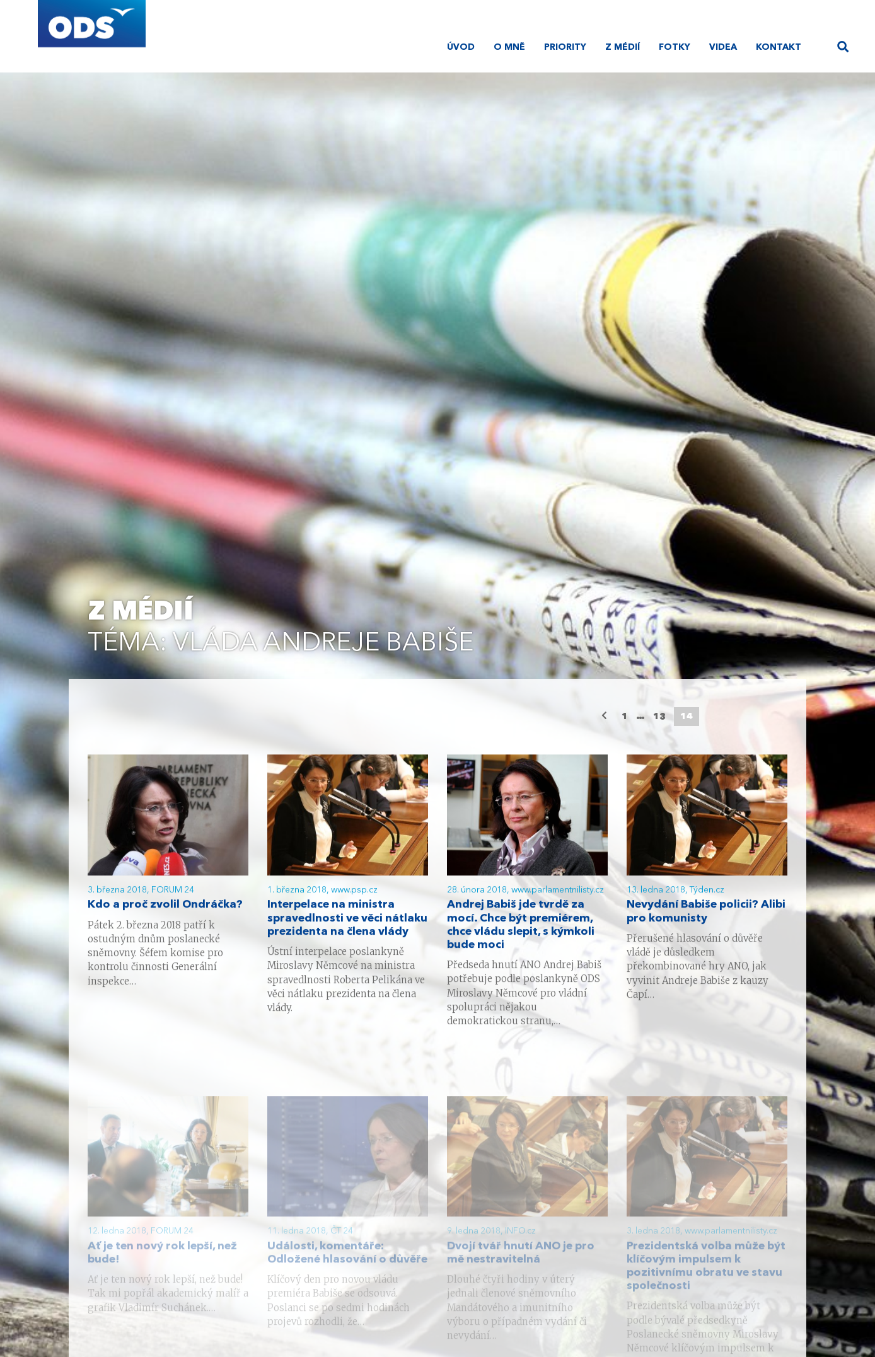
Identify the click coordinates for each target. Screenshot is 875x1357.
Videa (723, 47)
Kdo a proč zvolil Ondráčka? (165, 906)
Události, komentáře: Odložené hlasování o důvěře (347, 1269)
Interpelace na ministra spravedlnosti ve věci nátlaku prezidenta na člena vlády (347, 919)
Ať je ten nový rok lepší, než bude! (162, 1269)
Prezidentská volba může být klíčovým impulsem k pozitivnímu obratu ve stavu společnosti (706, 1282)
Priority (565, 47)
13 (659, 716)
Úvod (461, 47)
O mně (509, 47)
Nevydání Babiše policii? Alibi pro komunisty (706, 913)
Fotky (674, 47)
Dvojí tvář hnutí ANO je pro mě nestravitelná (520, 1269)
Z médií (622, 47)
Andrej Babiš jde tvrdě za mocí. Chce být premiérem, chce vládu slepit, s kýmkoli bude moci (520, 926)
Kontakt (778, 47)
